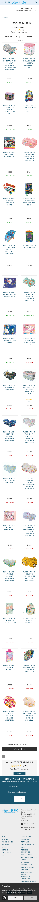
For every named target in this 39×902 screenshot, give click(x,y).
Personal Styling (29, 882)
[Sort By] (9, 36)
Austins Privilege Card (29, 858)
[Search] (5, 2)
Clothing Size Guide (27, 873)
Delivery (25, 839)
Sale (4, 855)
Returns (25, 842)
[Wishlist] (9, 2)
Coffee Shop (26, 865)
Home (4, 837)
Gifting (5, 850)
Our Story (25, 862)
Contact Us (26, 837)
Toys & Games (7, 842)
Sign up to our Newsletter (19, 780)
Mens (4, 847)
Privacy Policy (27, 845)
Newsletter (26, 855)
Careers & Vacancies (25, 878)
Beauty (5, 839)
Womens (5, 845)
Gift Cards (6, 853)
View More (19, 749)
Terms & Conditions (26, 851)
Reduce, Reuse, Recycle (27, 868)
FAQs (23, 847)
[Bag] (36, 2)
